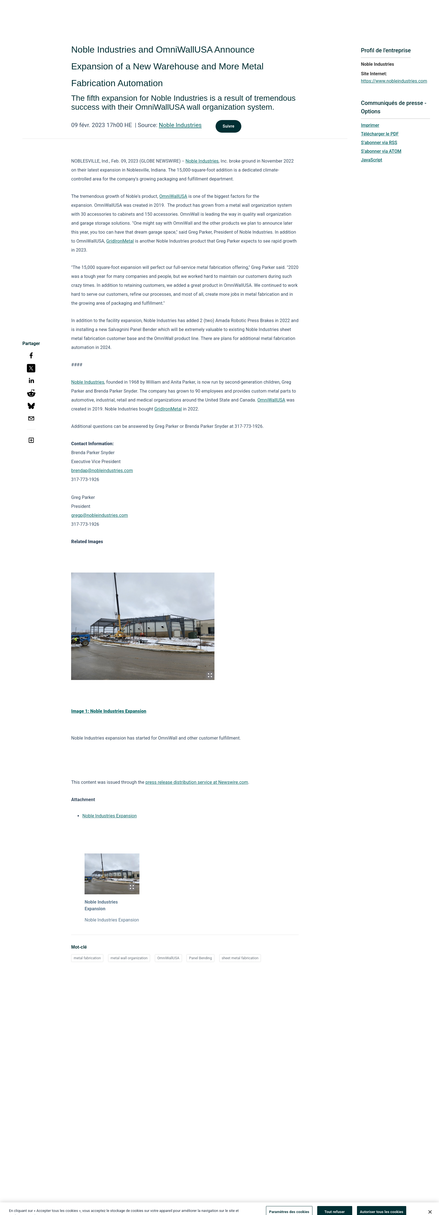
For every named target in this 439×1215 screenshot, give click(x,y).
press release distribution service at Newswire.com (197, 782)
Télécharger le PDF (380, 134)
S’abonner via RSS (379, 142)
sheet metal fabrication (240, 958)
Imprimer (370, 125)
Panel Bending (200, 958)
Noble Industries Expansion (109, 815)
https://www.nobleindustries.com (394, 81)
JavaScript (371, 160)
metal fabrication (87, 958)
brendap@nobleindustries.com (102, 470)
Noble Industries (180, 125)
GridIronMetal (120, 241)
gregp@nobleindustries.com (99, 515)
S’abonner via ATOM (381, 151)
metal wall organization (129, 958)
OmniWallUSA (173, 196)
